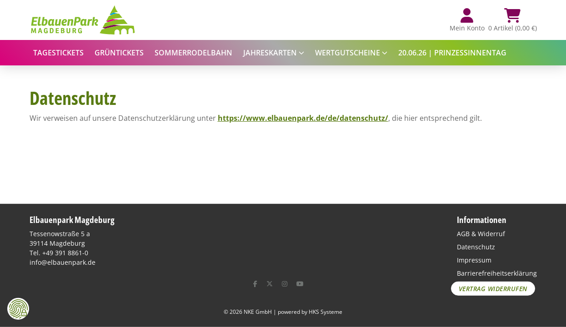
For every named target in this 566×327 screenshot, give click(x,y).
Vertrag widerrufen (493, 288)
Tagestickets (58, 53)
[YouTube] (300, 283)
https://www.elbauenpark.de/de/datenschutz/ (303, 118)
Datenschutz (476, 247)
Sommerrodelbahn (193, 53)
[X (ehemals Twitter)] (269, 283)
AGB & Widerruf (481, 233)
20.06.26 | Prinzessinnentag (452, 53)
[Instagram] (284, 283)
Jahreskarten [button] (273, 53)
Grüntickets (119, 53)
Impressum (474, 260)
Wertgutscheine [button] (351, 53)
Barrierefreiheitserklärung (497, 273)
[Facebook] (255, 283)
